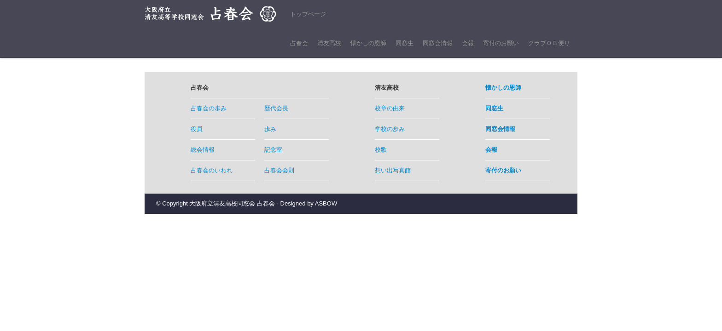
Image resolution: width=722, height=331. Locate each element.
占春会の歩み (209, 108)
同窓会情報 (438, 43)
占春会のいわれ (212, 170)
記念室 (273, 149)
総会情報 (203, 149)
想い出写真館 (393, 170)
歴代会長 (276, 108)
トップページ (308, 14)
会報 (468, 43)
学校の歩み (390, 129)
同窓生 (404, 43)
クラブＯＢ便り (549, 43)
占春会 (299, 43)
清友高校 (329, 43)
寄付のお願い (501, 43)
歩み (270, 129)
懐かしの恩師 (368, 43)
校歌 (381, 149)
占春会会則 (279, 170)
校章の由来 (390, 108)
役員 (197, 129)
